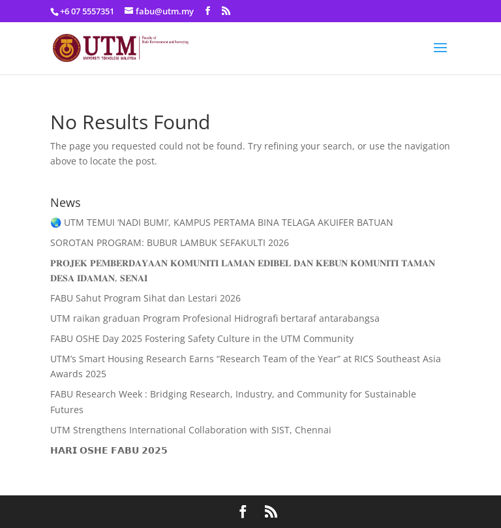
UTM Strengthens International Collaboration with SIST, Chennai (190, 430)
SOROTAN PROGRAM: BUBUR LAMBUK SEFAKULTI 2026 (169, 242)
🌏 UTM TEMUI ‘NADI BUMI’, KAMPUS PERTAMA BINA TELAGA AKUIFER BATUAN (221, 222)
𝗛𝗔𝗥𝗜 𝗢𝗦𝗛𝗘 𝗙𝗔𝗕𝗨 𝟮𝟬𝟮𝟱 (109, 450)
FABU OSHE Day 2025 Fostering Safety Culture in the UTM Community (202, 338)
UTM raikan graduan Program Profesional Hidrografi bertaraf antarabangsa (215, 318)
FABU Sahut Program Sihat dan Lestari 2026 (145, 298)
